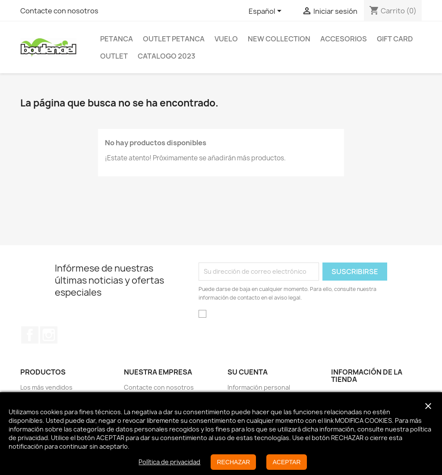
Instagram (48, 335)
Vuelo (226, 39)
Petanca (116, 39)
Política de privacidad (169, 462)
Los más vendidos (46, 387)
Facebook (29, 335)
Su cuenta (247, 372)
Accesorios (343, 39)
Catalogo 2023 (167, 56)
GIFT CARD (395, 39)
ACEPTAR (286, 462)
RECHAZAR (233, 462)
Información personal (258, 387)
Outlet (114, 56)
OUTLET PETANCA (174, 39)
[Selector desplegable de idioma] (266, 11)
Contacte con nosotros (59, 11)
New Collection (279, 39)
